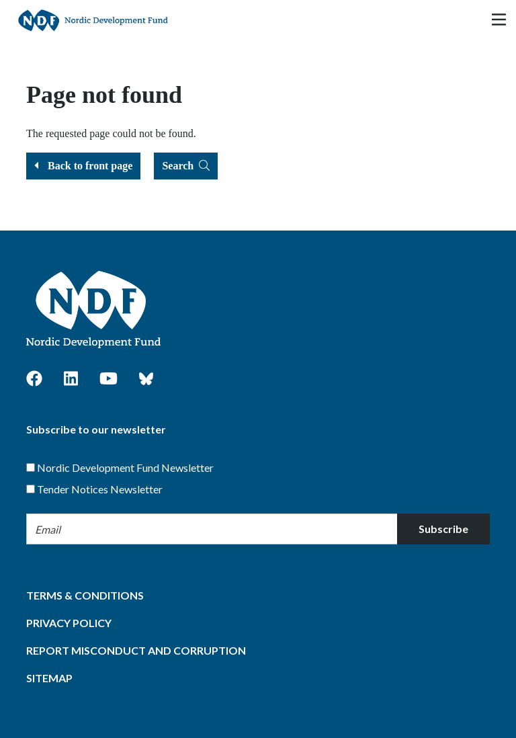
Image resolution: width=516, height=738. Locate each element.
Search (186, 165)
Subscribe (443, 528)
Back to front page (83, 165)
